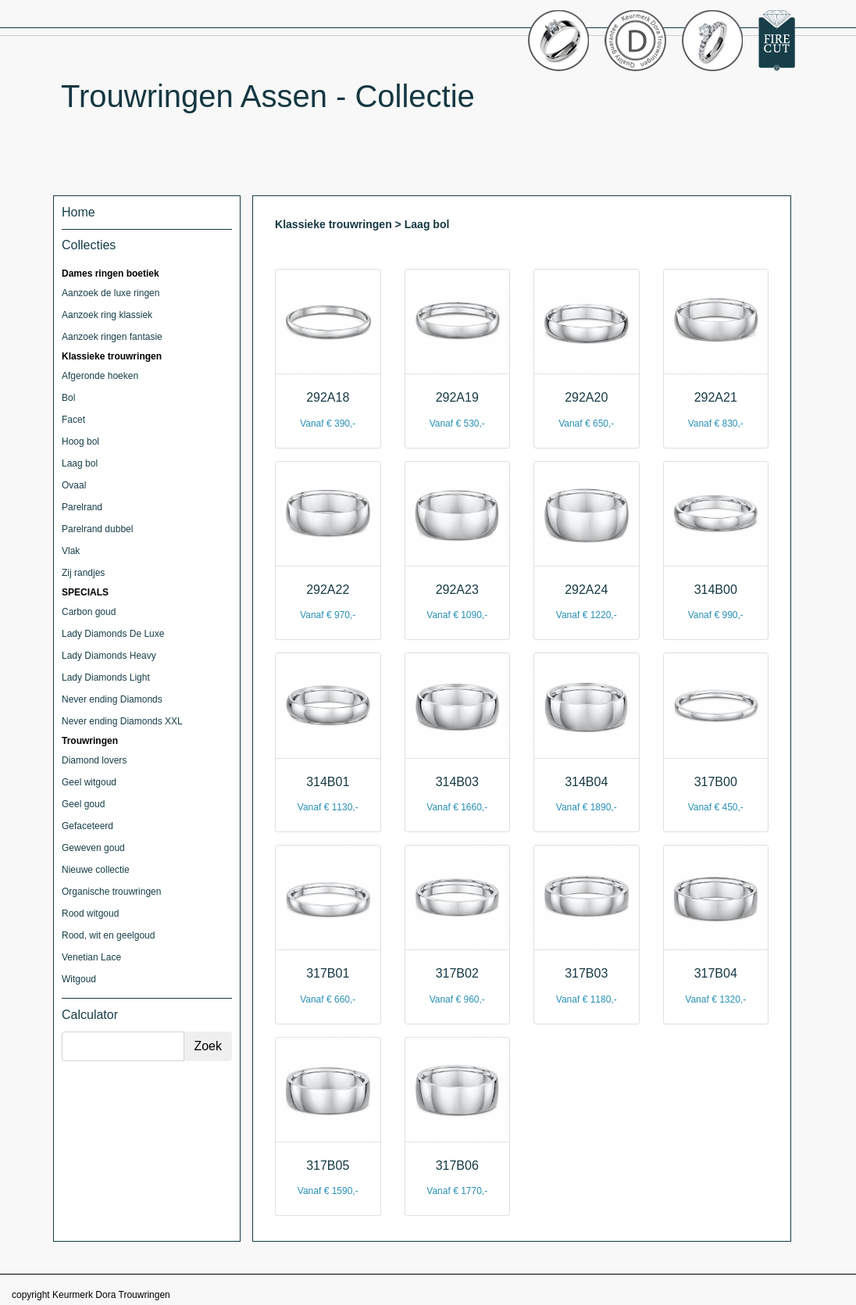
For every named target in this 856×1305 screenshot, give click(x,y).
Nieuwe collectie (96, 869)
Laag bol (80, 463)
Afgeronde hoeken (100, 375)
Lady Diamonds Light (106, 677)
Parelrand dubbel (97, 529)
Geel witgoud (89, 782)
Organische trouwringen (111, 891)
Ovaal (74, 485)
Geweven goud (93, 847)
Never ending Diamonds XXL (122, 721)
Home (78, 212)
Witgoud (79, 979)
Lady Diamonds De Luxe (113, 633)
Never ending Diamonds (112, 699)
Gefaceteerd (87, 826)
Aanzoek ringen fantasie (112, 336)
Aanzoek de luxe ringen (110, 293)
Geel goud (83, 804)
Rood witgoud (90, 913)
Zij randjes (83, 572)
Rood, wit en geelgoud (108, 935)
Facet (73, 419)
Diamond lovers (94, 760)
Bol (68, 397)
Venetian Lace (91, 957)
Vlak (71, 550)
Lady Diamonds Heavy (109, 655)
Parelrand (82, 507)
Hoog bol (80, 441)
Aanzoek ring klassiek (107, 314)
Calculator (90, 1014)
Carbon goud (89, 611)
